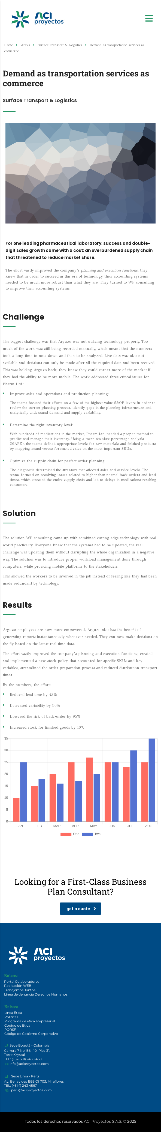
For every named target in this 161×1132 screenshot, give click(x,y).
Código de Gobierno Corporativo (31, 1034)
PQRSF (10, 1029)
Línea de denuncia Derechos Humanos (36, 994)
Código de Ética (17, 1025)
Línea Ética (13, 1013)
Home (8, 45)
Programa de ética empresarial (29, 1021)
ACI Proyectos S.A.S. (103, 1121)
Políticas (11, 1017)
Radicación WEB (17, 986)
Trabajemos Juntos (19, 990)
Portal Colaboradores (21, 981)
